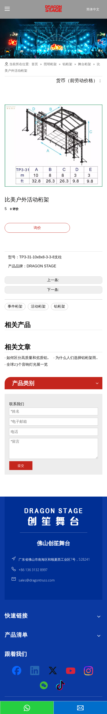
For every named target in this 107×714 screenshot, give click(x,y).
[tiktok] (61, 685)
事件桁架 (15, 306)
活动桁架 (38, 306)
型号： (13, 257)
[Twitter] (53, 670)
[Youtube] (70, 670)
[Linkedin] (35, 670)
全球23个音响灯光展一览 (27, 364)
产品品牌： (17, 266)
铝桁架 (59, 306)
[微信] (44, 685)
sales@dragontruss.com (37, 580)
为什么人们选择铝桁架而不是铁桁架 (78, 357)
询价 (37, 228)
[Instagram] (88, 670)
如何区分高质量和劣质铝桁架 (29, 357)
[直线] (53, 532)
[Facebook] (17, 670)
